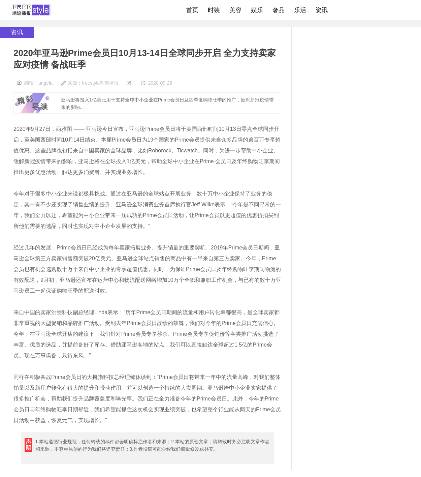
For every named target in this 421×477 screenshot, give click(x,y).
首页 (192, 10)
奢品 (278, 10)
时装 (214, 10)
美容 (235, 10)
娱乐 (257, 10)
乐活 (300, 10)
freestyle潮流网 (31, 10)
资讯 (322, 10)
